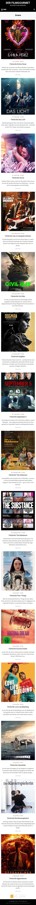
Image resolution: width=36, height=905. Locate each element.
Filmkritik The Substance (18, 535)
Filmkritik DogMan (18, 356)
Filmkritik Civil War (18, 296)
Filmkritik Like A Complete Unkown (18, 236)
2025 (23, 117)
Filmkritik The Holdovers (18, 475)
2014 (22, 762)
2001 (22, 815)
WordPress (27, 903)
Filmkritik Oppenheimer (18, 879)
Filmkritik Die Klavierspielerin (18, 818)
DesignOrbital (16, 903)
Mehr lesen (18, 74)
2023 (23, 354)
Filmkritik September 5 (18, 417)
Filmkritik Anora (18, 178)
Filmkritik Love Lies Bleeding (18, 707)
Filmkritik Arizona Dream (18, 649)
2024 (22, 61)
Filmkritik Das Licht (18, 120)
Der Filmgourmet (18, 2)
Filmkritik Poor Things (18, 596)
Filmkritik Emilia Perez (18, 64)
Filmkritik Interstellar (18, 765)
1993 (22, 646)
